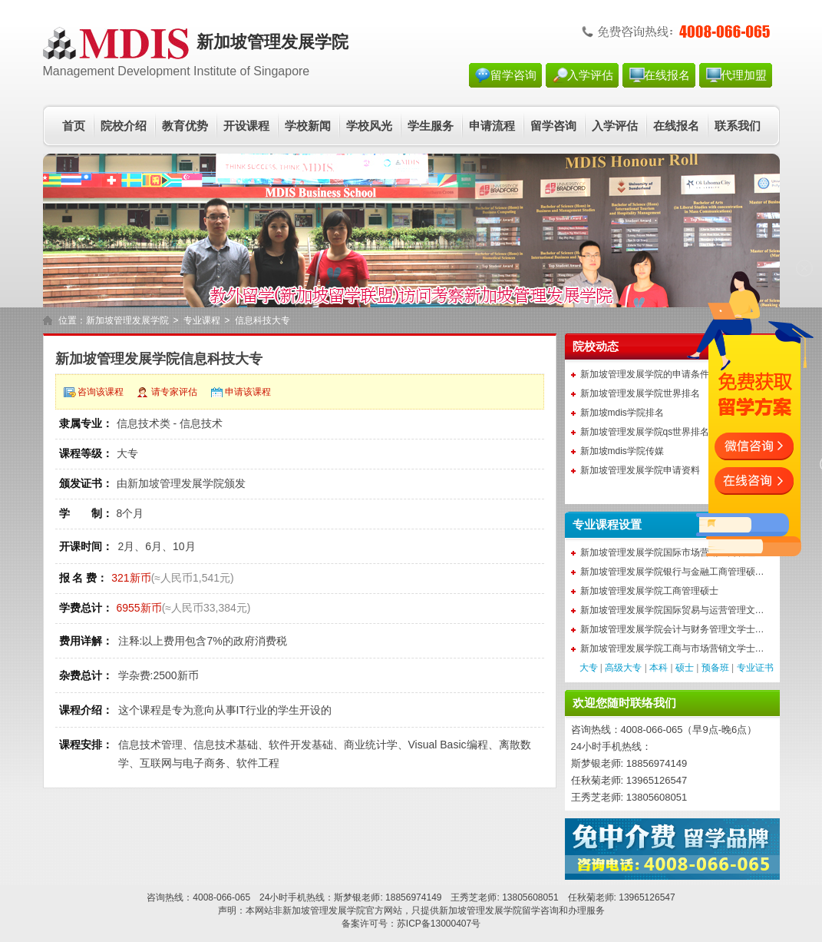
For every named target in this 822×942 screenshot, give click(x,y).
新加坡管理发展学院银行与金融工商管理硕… (672, 571)
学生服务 (431, 126)
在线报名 (667, 75)
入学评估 (590, 75)
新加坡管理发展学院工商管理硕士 (649, 590)
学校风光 (369, 126)
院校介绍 (124, 126)
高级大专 (623, 667)
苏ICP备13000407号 (438, 923)
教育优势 (185, 126)
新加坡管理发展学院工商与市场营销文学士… (672, 648)
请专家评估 (174, 391)
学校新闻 (308, 126)
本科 (658, 667)
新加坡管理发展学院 (127, 320)
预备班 (715, 667)
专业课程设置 (607, 525)
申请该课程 (248, 391)
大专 (588, 667)
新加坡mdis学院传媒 (622, 451)
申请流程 (492, 126)
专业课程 (201, 320)
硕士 (684, 667)
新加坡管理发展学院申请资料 (640, 470)
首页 (73, 126)
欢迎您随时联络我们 (624, 703)
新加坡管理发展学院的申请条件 (644, 374)
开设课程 (246, 126)
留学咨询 (513, 75)
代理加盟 (744, 75)
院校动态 (596, 346)
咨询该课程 (101, 391)
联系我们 (738, 126)
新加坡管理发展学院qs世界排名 (645, 431)
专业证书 (755, 667)
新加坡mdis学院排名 (622, 412)
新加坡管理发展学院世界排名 (640, 393)
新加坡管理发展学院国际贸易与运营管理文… (672, 610)
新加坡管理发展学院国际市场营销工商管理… (672, 552)
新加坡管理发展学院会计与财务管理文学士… (672, 629)
